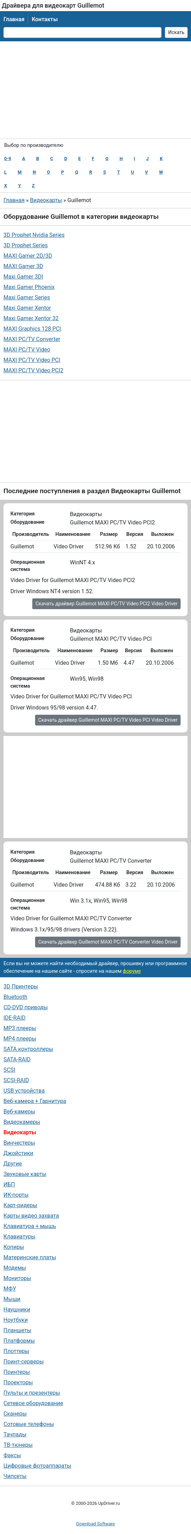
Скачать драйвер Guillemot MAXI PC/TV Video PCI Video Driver (107, 720)
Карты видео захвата (31, 1215)
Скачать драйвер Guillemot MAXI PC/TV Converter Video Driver (107, 942)
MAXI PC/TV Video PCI (31, 360)
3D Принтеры (20, 986)
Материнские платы (29, 1257)
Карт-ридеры (20, 1205)
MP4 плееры (19, 1038)
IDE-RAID (14, 1017)
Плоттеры (16, 1351)
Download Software (95, 1523)
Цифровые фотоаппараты (37, 1465)
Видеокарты (46, 200)
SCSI (9, 1070)
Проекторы (18, 1382)
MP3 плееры (19, 1028)
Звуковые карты (25, 1174)
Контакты (45, 19)
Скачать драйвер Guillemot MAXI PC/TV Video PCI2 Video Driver (106, 603)
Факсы (12, 1455)
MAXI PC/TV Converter (31, 339)
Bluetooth (15, 997)
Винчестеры (19, 1142)
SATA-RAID (17, 1059)
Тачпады (14, 1434)
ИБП (9, 1184)
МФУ (9, 1288)
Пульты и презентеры (31, 1393)
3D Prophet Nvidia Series (34, 235)
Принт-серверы (23, 1361)
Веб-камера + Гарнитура (34, 1101)
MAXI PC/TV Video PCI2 (33, 370)
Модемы (14, 1267)
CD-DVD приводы (25, 1007)
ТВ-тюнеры (18, 1445)
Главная (13, 19)
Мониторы (17, 1278)
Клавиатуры (19, 1236)
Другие (12, 1163)
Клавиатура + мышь (29, 1226)
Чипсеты (14, 1476)
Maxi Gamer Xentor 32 (31, 318)
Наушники (16, 1309)
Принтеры (16, 1372)
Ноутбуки (15, 1320)
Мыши (11, 1299)
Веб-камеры (19, 1111)
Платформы (19, 1340)
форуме (132, 971)
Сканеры (15, 1413)
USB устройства (24, 1090)
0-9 (7, 158)
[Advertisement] (95, 90)
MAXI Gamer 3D (23, 266)
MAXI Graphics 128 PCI (32, 328)
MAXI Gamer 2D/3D (27, 255)
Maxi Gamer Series (26, 297)
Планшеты (17, 1330)
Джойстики (18, 1153)
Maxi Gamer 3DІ (23, 276)
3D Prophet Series (25, 245)
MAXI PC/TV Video (26, 349)
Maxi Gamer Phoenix (29, 287)
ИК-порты (15, 1195)
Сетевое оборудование (33, 1403)
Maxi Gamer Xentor (27, 308)
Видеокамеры (21, 1122)
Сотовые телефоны (28, 1424)
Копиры (13, 1247)
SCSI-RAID (16, 1080)
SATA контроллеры (28, 1049)
